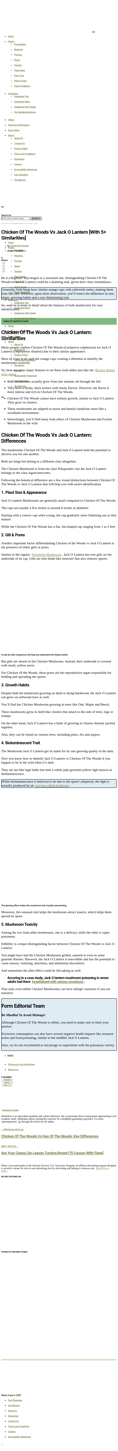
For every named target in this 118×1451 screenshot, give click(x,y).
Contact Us (19, 143)
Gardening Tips (21, 96)
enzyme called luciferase (52, 785)
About (11, 135)
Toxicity (18, 65)
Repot (17, 60)
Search (36, 218)
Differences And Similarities (21, 1064)
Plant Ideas (19, 70)
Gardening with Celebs (25, 107)
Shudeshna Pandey (19, 246)
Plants (11, 41)
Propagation (20, 44)
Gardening (13, 94)
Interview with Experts (18, 125)
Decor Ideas (14, 130)
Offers (11, 120)
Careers (18, 164)
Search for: (6, 215)
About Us (18, 138)
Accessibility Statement (25, 169)
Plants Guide (20, 81)
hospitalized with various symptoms (58, 982)
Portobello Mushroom (46, 554)
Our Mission (20, 180)
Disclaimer (19, 159)
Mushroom (13, 1069)
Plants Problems (22, 86)
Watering (18, 49)
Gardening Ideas (22, 102)
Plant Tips (19, 75)
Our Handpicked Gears (25, 112)
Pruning (18, 55)
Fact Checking (21, 175)
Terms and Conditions (24, 154)
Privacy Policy (21, 148)
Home (11, 36)
